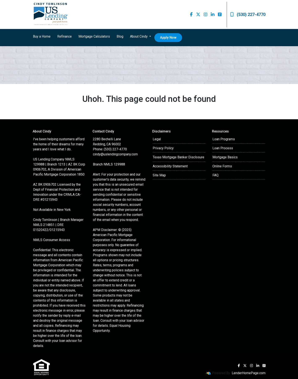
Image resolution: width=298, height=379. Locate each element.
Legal (157, 139)
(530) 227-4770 (247, 14)
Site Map (159, 175)
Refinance (64, 36)
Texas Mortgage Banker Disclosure (178, 157)
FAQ (215, 175)
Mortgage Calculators (94, 36)
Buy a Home (42, 36)
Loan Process (222, 148)
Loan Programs (223, 139)
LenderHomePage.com (248, 373)
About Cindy (139, 36)
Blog (120, 36)
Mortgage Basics (225, 157)
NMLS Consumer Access (51, 240)
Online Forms (222, 166)
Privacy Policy (163, 148)
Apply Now (168, 37)
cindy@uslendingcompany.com (115, 154)
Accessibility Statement (170, 166)
